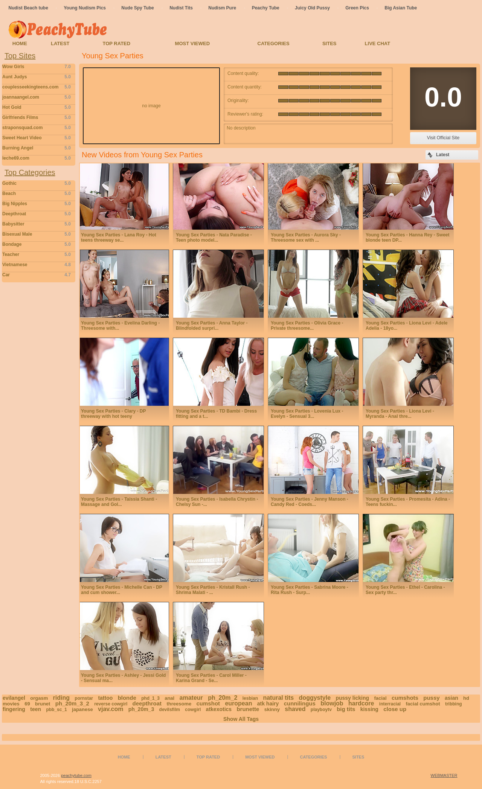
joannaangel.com (36, 97)
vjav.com (110, 709)
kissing (369, 709)
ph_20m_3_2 (72, 703)
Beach (36, 193)
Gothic (36, 183)
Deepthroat (36, 213)
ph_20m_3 (141, 709)
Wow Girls (36, 66)
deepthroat (147, 703)
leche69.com (36, 158)
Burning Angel (36, 148)
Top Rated (116, 43)
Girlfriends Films (36, 117)
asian (451, 698)
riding (61, 698)
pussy (431, 698)
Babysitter (36, 224)
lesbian (250, 698)
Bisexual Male (36, 234)
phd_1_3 (150, 698)
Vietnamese (36, 264)
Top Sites (20, 56)
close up (394, 709)
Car (36, 274)
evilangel (14, 698)
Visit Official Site (443, 137)
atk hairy (268, 704)
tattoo (105, 698)
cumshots (405, 698)
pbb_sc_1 (56, 709)
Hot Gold (36, 107)
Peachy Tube (265, 8)
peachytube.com (76, 775)
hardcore (361, 703)
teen (35, 709)
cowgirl (193, 709)
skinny (272, 709)
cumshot (208, 703)
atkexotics (219, 709)
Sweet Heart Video (36, 137)
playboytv (321, 709)
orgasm (39, 698)
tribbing (453, 704)
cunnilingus (300, 703)
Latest (60, 43)
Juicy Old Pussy (312, 8)
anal (169, 698)
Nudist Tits (181, 8)
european (238, 703)
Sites (329, 43)
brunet (42, 704)
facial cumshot (423, 704)
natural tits (278, 698)
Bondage (36, 244)
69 (27, 704)
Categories (274, 43)
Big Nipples (36, 203)
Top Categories (30, 172)
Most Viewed (192, 43)
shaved (295, 709)
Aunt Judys (36, 76)
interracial (390, 704)
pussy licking (352, 698)
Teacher (36, 254)
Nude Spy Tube (137, 8)
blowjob (331, 703)
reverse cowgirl (110, 704)
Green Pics (357, 8)
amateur (191, 698)
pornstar (84, 698)
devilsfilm (169, 709)
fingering (14, 709)
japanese (82, 709)
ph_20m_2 (222, 698)
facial (380, 698)
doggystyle (315, 698)
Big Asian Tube (400, 8)
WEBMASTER (444, 775)
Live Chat (377, 43)
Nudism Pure (222, 8)
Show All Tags (241, 719)
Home (19, 43)
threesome (178, 704)
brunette (247, 709)
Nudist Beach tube (28, 8)
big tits (346, 709)
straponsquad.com (36, 127)
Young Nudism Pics (85, 8)
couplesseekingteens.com (36, 87)
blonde (127, 698)
